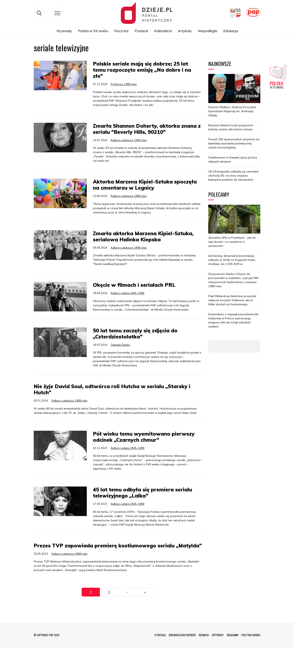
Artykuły (185, 31)
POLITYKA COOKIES (250, 635)
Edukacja (230, 31)
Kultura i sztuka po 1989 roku (129, 140)
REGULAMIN (232, 635)
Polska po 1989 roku (124, 84)
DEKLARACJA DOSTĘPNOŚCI (182, 635)
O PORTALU (160, 635)
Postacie (141, 31)
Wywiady (64, 31)
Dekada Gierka (120, 344)
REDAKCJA (204, 635)
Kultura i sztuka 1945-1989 (127, 293)
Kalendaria (163, 31)
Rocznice (121, 31)
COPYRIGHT (218, 635)
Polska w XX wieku (93, 31)
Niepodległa (207, 31)
